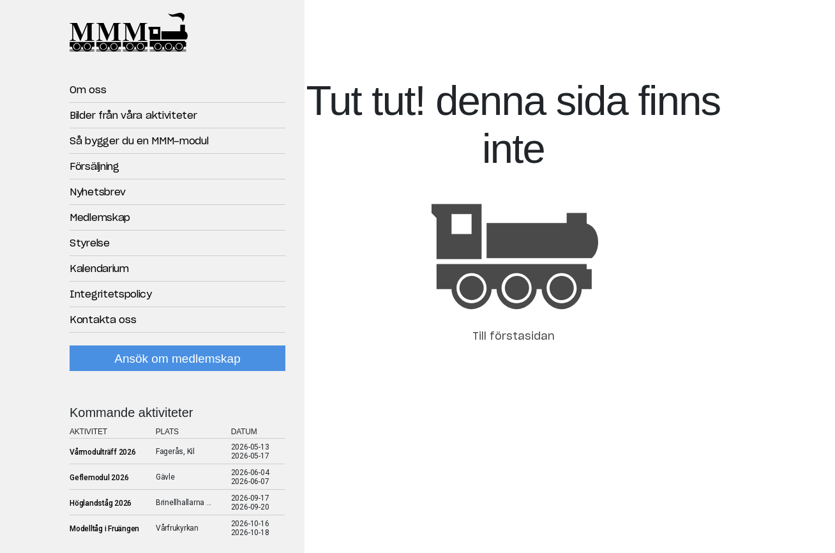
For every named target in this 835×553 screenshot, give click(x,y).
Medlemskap (100, 218)
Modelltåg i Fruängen (104, 528)
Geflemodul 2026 (99, 477)
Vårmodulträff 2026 (103, 452)
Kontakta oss (103, 320)
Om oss (88, 90)
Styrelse (90, 243)
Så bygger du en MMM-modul (139, 141)
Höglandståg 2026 (101, 503)
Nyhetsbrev (98, 192)
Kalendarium (99, 269)
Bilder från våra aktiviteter (133, 116)
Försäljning (94, 167)
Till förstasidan (513, 336)
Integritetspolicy (111, 294)
